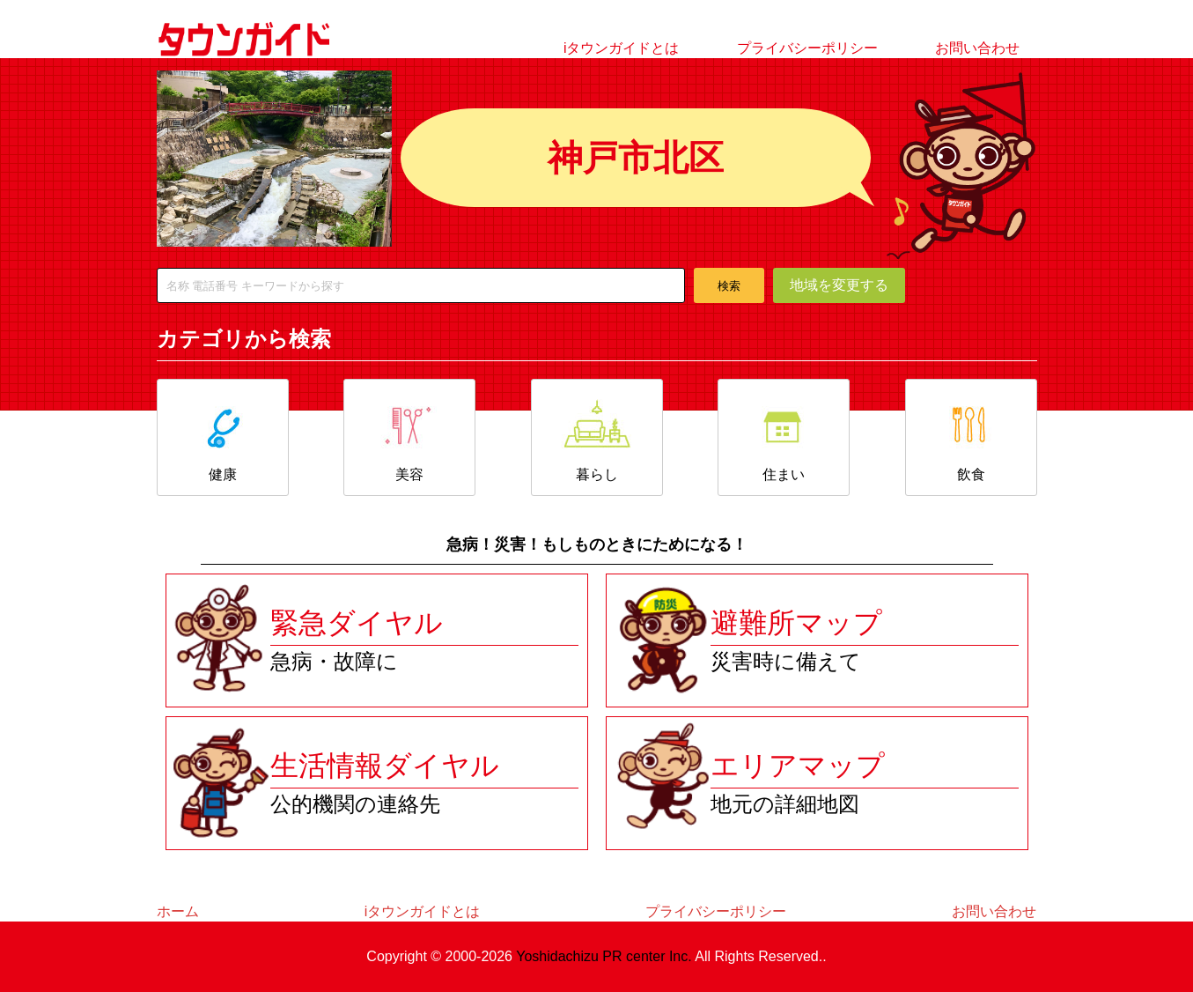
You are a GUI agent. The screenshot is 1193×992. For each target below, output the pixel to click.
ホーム (178, 911)
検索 (729, 285)
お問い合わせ (977, 48)
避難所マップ (796, 623)
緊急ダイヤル (356, 623)
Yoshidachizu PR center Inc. (604, 956)
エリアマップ (798, 765)
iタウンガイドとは (621, 48)
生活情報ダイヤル (384, 765)
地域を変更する (839, 285)
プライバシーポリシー (807, 48)
